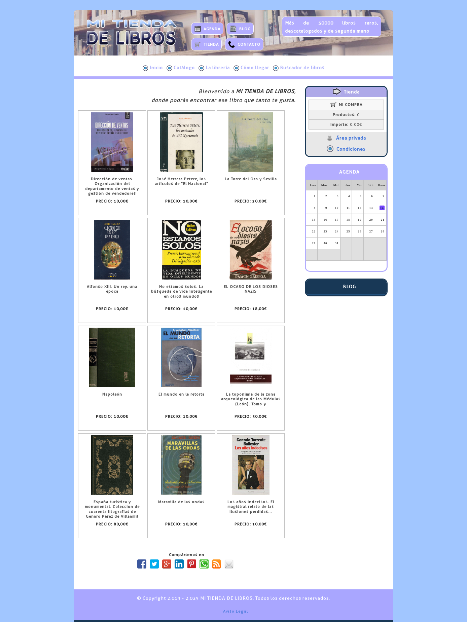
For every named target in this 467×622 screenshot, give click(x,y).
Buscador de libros (298, 68)
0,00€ (346, 124)
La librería (214, 68)
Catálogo (181, 68)
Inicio (153, 68)
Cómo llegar (251, 68)
